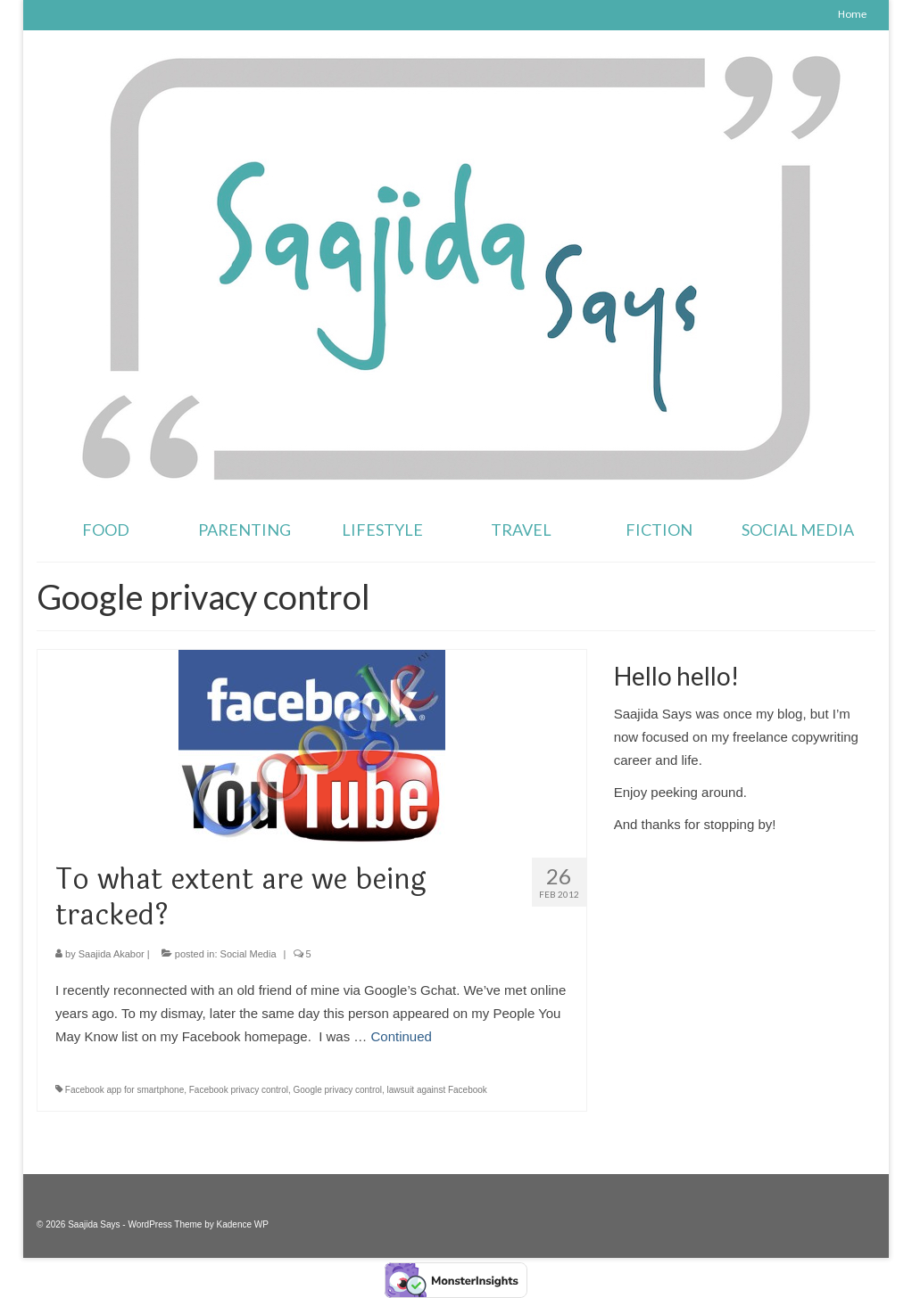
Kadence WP (243, 1224)
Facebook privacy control (238, 1090)
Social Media (248, 954)
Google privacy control (338, 1090)
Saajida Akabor (112, 954)
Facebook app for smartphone (124, 1090)
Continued (401, 1036)
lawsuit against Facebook (437, 1090)
